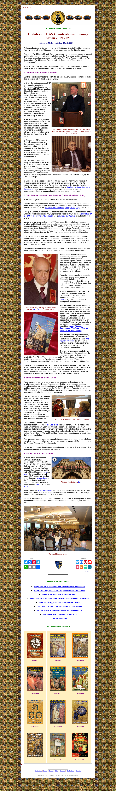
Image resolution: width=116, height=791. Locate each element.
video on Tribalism (45, 490)
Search (62, 771)
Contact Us (70, 771)
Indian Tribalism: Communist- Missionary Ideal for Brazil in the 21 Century (74, 328)
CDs (56, 771)
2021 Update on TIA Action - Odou (59, 595)
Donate (78, 771)
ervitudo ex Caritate (66, 216)
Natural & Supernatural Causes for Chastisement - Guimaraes (59, 599)
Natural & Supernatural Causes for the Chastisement (59, 587)
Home (45, 771)
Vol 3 (26, 486)
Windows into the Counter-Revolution (59, 610)
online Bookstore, (52, 425)
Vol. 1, (39, 484)
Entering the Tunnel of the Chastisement (59, 606)
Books (51, 771)
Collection (38, 771)
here (79, 482)
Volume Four (42, 478)
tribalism (36, 309)
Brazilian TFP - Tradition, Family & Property (62, 208)
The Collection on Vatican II (59, 614)
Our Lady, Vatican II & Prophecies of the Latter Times (59, 591)
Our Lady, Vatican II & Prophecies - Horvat (60, 602)
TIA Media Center (59, 618)
